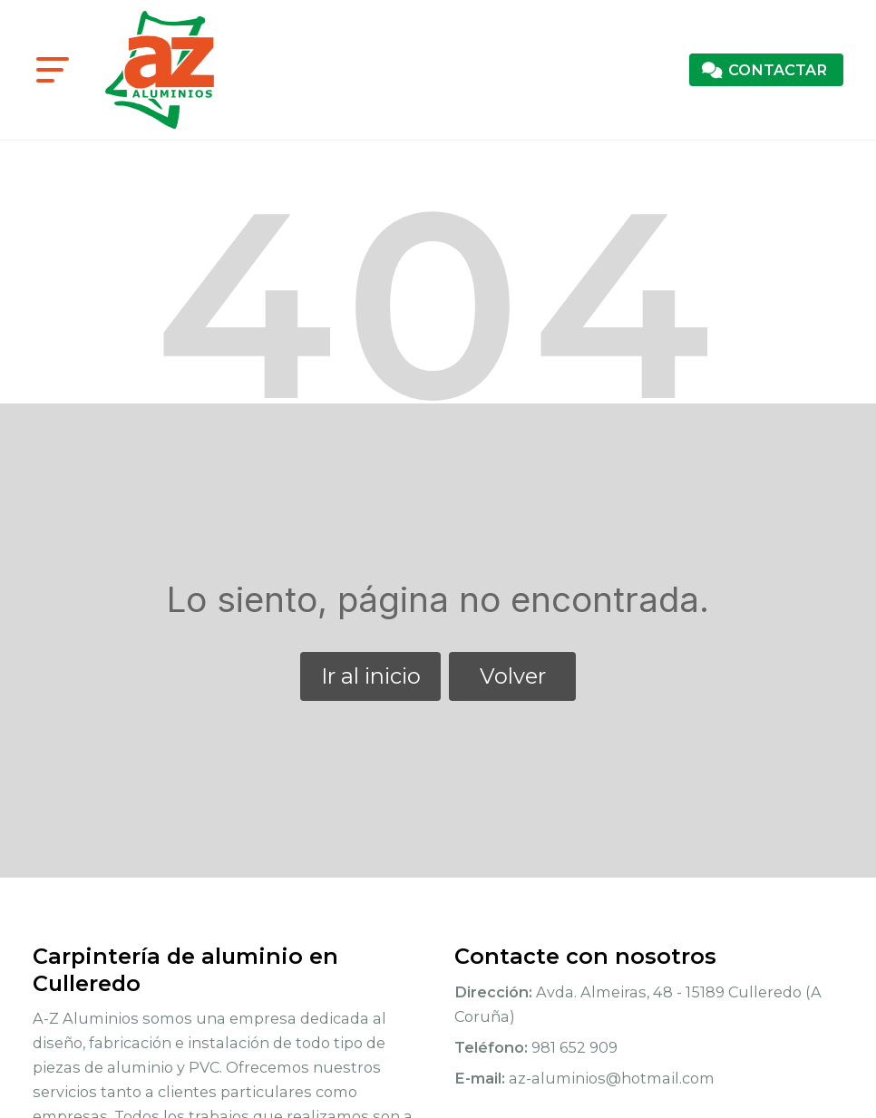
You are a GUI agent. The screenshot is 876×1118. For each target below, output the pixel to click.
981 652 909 (574, 1047)
